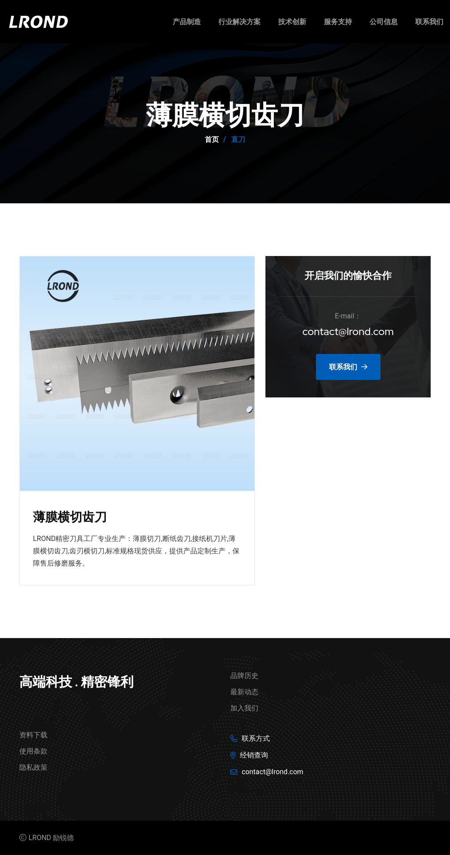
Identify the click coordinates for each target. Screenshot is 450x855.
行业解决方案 (239, 21)
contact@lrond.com (348, 331)
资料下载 (33, 735)
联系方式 (256, 738)
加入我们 (244, 708)
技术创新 (292, 21)
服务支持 (338, 21)
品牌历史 (244, 675)
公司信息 (384, 21)
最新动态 (244, 692)
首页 (212, 139)
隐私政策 (33, 767)
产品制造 (187, 21)
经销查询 (254, 755)
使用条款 (33, 751)
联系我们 (429, 21)
